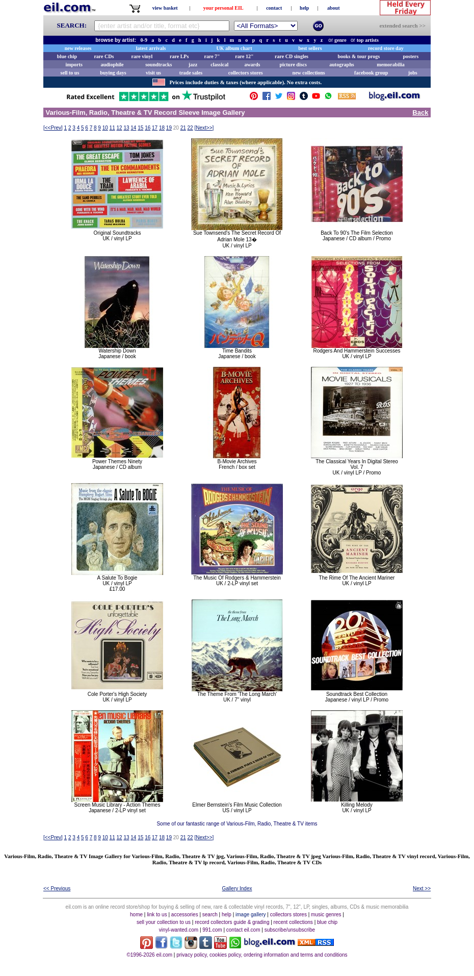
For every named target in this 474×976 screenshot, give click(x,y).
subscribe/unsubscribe (290, 930)
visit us (153, 73)
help (304, 8)
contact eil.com (243, 930)
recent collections (293, 922)
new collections (309, 73)
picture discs (292, 64)
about (333, 8)
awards (252, 64)
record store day (386, 48)
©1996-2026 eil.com (149, 955)
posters (410, 56)
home (136, 914)
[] (53, 128)
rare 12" (244, 56)
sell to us (70, 73)
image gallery (250, 914)
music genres (326, 914)
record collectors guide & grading (232, 922)
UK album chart (234, 48)
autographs (341, 64)
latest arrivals (151, 48)
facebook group (371, 73)
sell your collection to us (164, 922)
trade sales (190, 73)
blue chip (67, 56)
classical (219, 64)
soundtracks (158, 64)
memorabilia (390, 64)
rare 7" (212, 56)
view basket (165, 8)
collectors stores (245, 73)
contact (274, 8)
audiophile (112, 64)
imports (73, 64)
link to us (157, 914)
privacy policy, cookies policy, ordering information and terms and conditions (261, 955)
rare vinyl (142, 56)
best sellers (310, 48)
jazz (193, 64)
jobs (412, 73)
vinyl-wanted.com (178, 930)
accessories (184, 914)
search (210, 914)
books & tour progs (358, 56)
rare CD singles (291, 56)
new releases (78, 48)
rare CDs (104, 56)
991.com (212, 930)
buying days (113, 73)
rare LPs (179, 56)
